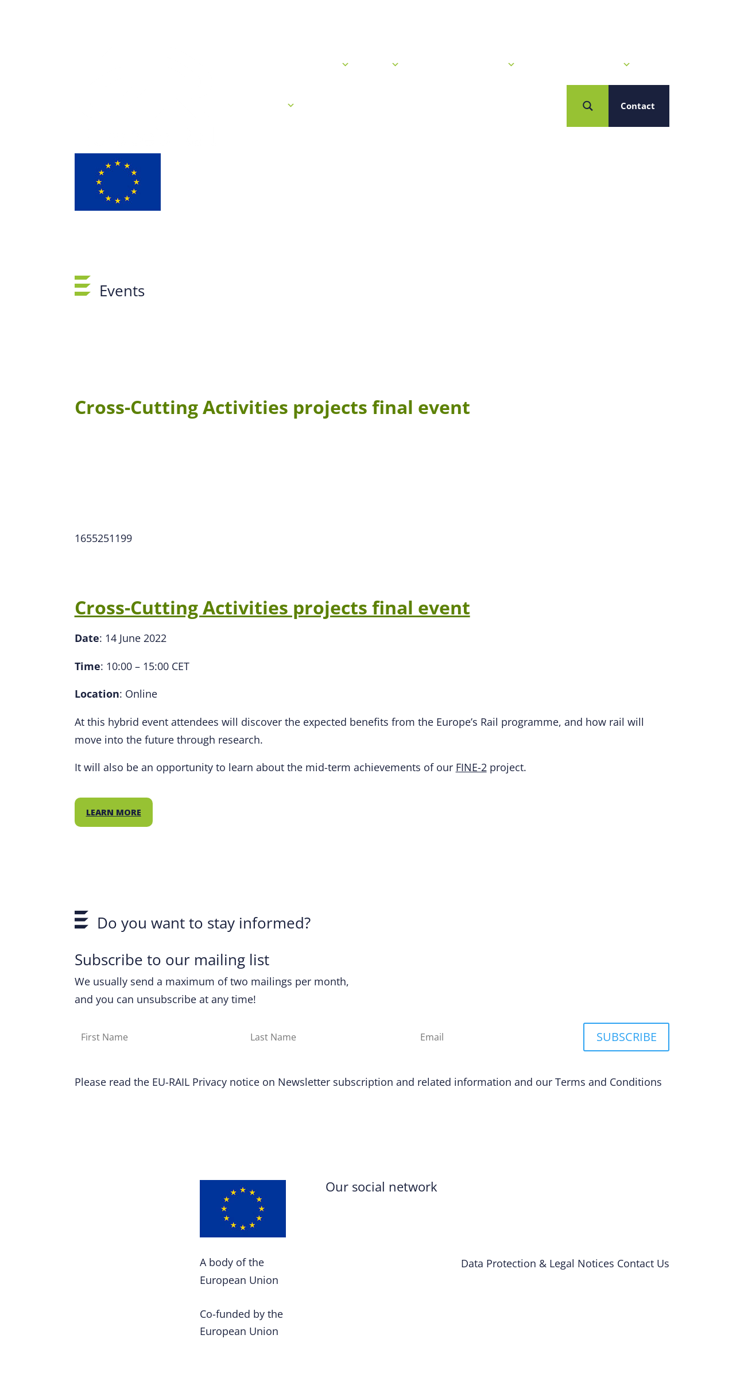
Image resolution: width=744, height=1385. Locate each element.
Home (244, 65)
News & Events (312, 65)
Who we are (263, 106)
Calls (383, 65)
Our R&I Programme (466, 65)
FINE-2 (471, 767)
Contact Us (643, 1263)
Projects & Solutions (582, 65)
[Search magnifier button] (588, 106)
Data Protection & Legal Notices (537, 1263)
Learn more (113, 812)
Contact (638, 105)
